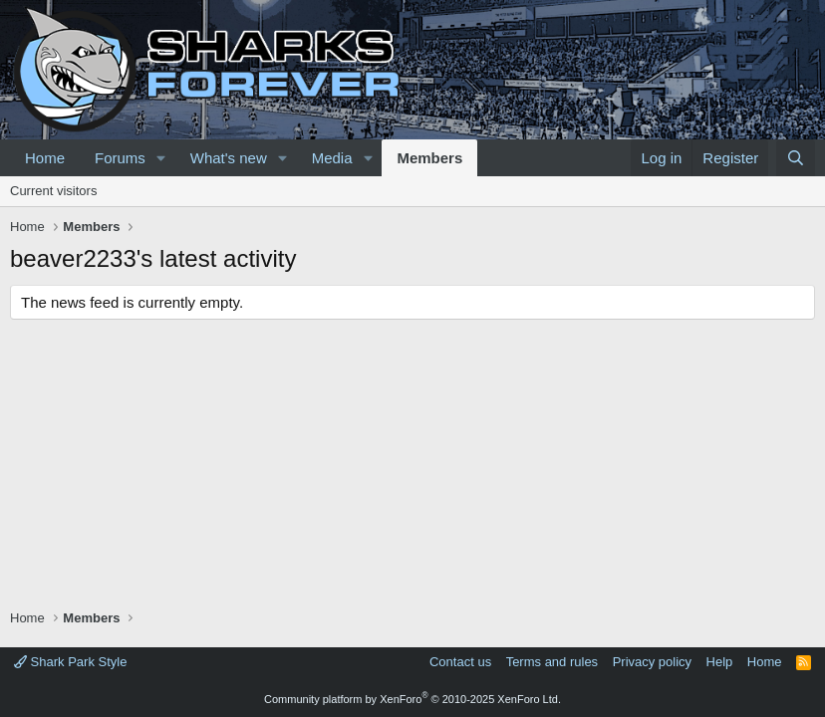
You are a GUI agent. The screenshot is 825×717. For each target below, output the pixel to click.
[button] (161, 157)
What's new (228, 157)
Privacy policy (652, 661)
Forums (120, 157)
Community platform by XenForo (412, 699)
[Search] (795, 157)
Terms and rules (552, 661)
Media (332, 157)
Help (719, 661)
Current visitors (53, 190)
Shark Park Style (70, 661)
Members (429, 157)
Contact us (460, 661)
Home (45, 157)
